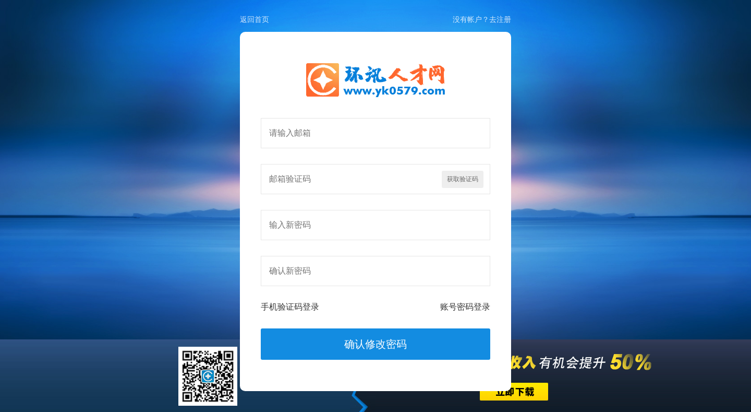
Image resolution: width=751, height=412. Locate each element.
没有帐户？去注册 (482, 19)
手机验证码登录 (290, 306)
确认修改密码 (375, 344)
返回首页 (254, 19)
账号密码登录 (465, 306)
